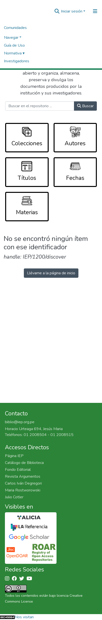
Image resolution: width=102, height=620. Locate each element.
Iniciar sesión (71, 11)
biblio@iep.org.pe (19, 422)
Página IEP (14, 456)
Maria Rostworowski (22, 490)
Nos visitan (24, 617)
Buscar (85, 106)
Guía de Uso (14, 45)
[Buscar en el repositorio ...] (39, 106)
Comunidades (15, 27)
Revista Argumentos (22, 476)
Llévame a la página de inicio (51, 273)
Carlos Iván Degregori (23, 483)
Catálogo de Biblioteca (24, 462)
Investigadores (16, 61)
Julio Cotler (14, 497)
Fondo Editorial (18, 469)
